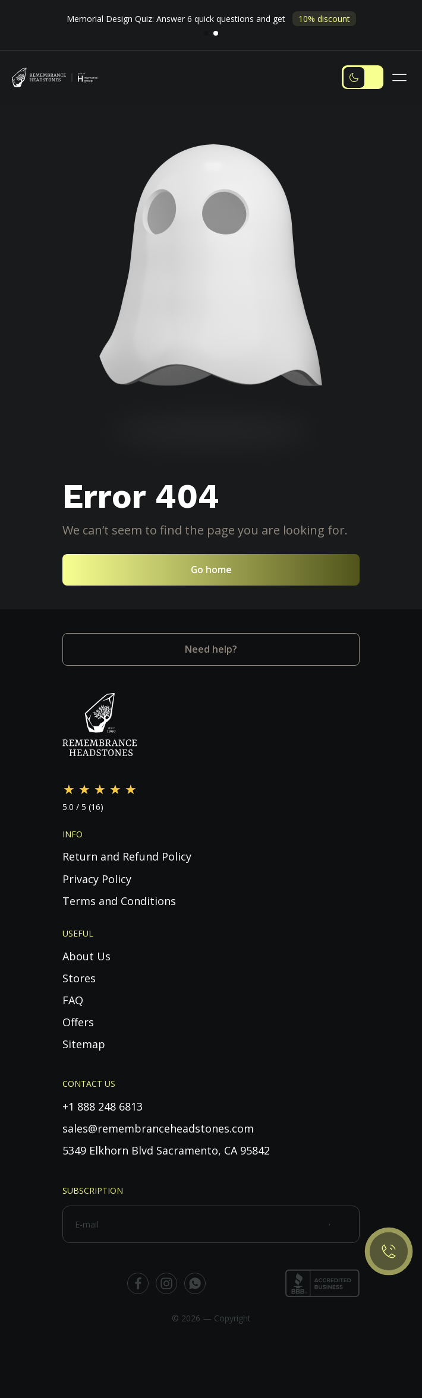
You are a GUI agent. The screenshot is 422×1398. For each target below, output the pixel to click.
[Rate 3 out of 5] (99, 789)
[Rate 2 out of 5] (84, 789)
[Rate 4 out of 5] (115, 789)
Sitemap (83, 1044)
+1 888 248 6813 (102, 1106)
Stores (79, 978)
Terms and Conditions (119, 901)
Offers (78, 1022)
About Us (86, 956)
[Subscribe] (344, 1224)
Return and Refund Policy (126, 856)
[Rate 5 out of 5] (130, 789)
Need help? (211, 649)
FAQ (72, 1000)
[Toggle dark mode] (362, 77)
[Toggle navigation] (401, 77)
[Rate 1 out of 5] (68, 789)
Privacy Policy (96, 879)
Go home (211, 569)
